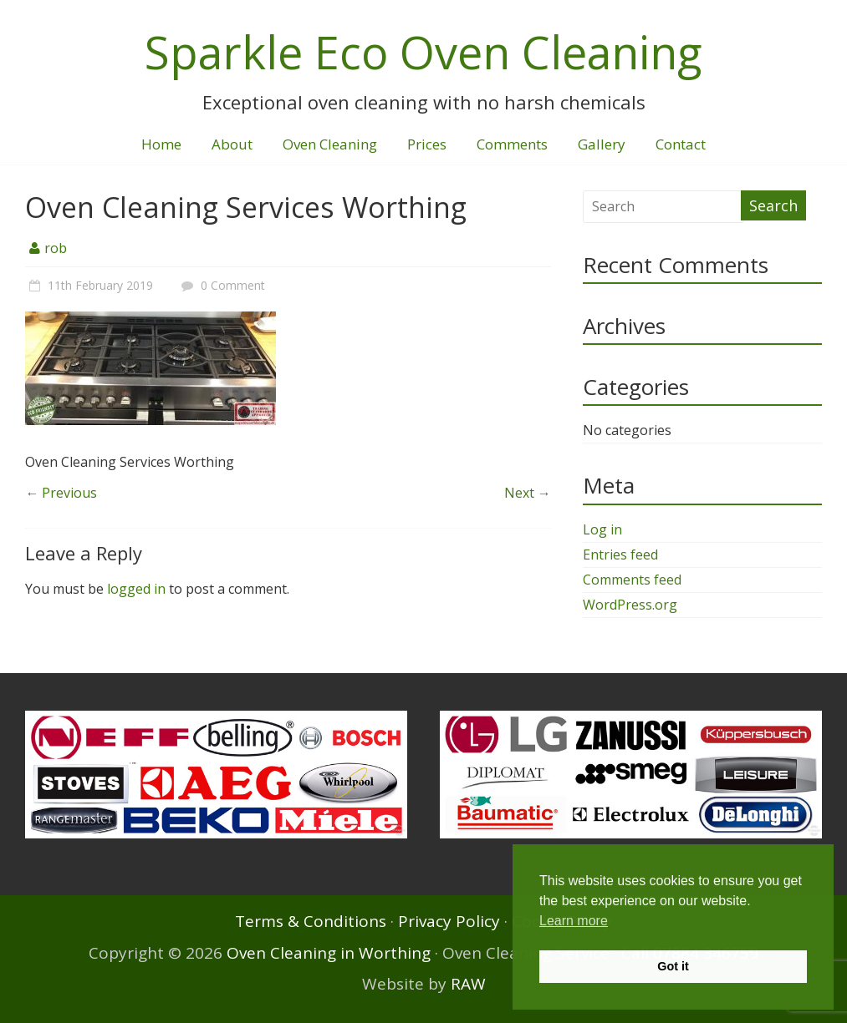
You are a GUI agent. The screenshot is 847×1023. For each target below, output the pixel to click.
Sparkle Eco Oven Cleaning (423, 52)
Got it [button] (673, 966)
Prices (426, 144)
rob (55, 248)
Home (161, 144)
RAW (468, 984)
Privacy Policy (449, 921)
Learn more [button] (573, 921)
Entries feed (620, 554)
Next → (527, 493)
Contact (681, 144)
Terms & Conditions (310, 921)
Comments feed (632, 579)
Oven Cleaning (330, 144)
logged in (136, 589)
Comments (512, 144)
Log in (602, 529)
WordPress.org (630, 604)
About (232, 144)
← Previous (61, 493)
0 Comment (221, 285)
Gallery (601, 144)
